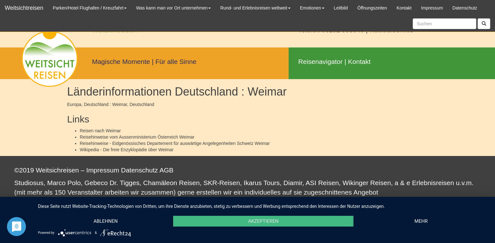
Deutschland (141, 104)
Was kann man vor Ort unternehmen (173, 7)
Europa (74, 104)
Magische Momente (121, 61)
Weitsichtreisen (24, 8)
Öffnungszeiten (372, 7)
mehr (421, 221)
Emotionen (312, 7)
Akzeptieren (263, 221)
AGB (166, 170)
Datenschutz (139, 170)
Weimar (113, 130)
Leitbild (341, 7)
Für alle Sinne (176, 61)
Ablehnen (105, 221)
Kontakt (359, 61)
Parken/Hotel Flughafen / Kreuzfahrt (90, 7)
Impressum (102, 170)
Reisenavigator (320, 61)
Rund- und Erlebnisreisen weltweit (255, 7)
